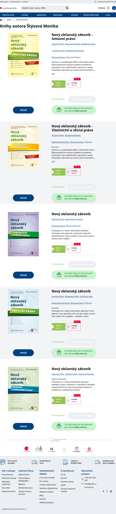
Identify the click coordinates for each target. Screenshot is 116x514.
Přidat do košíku (82, 99)
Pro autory (44, 481)
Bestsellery (58, 15)
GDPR (63, 485)
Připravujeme (4, 2)
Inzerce (43, 499)
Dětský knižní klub (91, 15)
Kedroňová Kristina (75, 50)
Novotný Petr (58, 44)
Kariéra (64, 478)
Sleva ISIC (6, 488)
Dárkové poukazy (9, 478)
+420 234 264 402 (88, 479)
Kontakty (25, 2)
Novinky (74, 15)
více (53, 73)
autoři (9, 20)
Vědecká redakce (47, 492)
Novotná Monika (72, 44)
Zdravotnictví (23, 474)
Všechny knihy (8, 15)
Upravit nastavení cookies (68, 490)
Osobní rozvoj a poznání (24, 492)
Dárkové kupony (15, 2)
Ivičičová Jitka (59, 50)
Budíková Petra (88, 44)
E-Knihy (25, 15)
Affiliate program (47, 502)
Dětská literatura (25, 488)
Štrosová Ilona (58, 57)
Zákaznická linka (8, 491)
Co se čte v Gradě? (47, 477)
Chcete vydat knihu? (48, 484)
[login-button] (104, 8)
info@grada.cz (88, 484)
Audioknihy (41, 15)
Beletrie (21, 484)
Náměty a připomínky (49, 488)
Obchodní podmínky (6, 482)
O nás (107, 15)
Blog (41, 495)
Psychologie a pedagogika (24, 479)
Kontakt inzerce (67, 481)
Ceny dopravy (7, 474)
